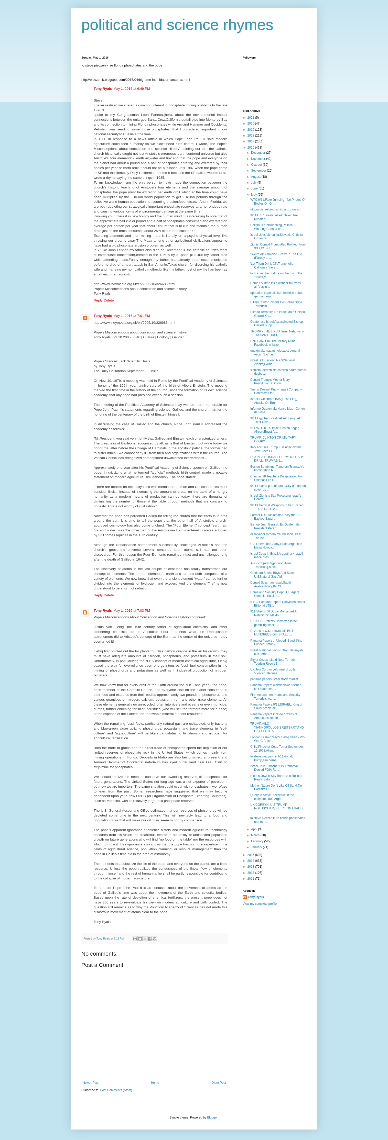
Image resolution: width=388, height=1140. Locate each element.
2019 (251, 129)
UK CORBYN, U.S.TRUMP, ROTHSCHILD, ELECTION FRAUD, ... (277, 808)
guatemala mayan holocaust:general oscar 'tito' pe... (275, 352)
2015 (251, 855)
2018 (251, 135)
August (256, 176)
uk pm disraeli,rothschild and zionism (275, 209)
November (258, 159)
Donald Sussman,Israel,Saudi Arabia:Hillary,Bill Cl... (270, 584)
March (256, 835)
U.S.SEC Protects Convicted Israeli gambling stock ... (274, 623)
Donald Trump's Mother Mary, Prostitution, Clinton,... (270, 381)
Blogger (212, 1117)
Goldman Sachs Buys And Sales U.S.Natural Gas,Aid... (272, 574)
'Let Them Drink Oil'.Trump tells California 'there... (271, 265)
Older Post (218, 1083)
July (254, 182)
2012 (251, 873)
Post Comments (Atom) (116, 1090)
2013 (251, 866)
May (254, 194)
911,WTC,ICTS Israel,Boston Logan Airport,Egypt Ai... (274, 429)
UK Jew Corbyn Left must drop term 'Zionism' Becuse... (274, 671)
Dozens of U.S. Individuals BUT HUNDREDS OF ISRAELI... (271, 632)
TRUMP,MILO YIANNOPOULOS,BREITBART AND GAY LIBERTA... (277, 727)
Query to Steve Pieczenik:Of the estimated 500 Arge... (272, 796)
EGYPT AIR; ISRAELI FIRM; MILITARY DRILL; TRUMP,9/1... (277, 458)
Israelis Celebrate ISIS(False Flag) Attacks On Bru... (273, 400)
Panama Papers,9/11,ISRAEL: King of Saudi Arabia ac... (276, 706)
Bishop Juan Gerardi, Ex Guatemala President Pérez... (274, 526)
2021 (251, 117)
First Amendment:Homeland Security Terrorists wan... (275, 696)
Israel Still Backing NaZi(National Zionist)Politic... (272, 362)
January (257, 847)
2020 (251, 123)
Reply (98, 300)
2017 (251, 141)
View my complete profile (260, 904)
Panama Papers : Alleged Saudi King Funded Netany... (276, 642)
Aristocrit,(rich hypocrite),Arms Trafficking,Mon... (271, 565)
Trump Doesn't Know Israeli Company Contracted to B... (276, 391)
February (257, 841)
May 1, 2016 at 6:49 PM (131, 89)
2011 (251, 878)
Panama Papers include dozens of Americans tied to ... (273, 716)
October (257, 164)
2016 (251, 147)
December (258, 152)
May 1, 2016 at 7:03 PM (131, 610)
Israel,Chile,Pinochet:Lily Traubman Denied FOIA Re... (274, 768)
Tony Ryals (103, 89)
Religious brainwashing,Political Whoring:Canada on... (271, 226)
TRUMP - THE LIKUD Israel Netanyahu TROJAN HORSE (277, 333)
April (254, 829)
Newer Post (91, 1083)
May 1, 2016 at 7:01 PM (131, 316)
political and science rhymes (177, 24)
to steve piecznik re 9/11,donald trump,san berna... (272, 758)
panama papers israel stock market (274, 679)
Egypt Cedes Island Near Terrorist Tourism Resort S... (273, 661)
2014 (251, 861)
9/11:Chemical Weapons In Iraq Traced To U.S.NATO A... (277, 507)
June (254, 188)
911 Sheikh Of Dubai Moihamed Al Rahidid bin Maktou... (273, 613)
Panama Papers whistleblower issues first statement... (275, 686)
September (259, 170)
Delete (109, 300)
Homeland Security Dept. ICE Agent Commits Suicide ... (274, 594)
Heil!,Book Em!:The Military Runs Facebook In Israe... (272, 343)
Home (155, 1083)
